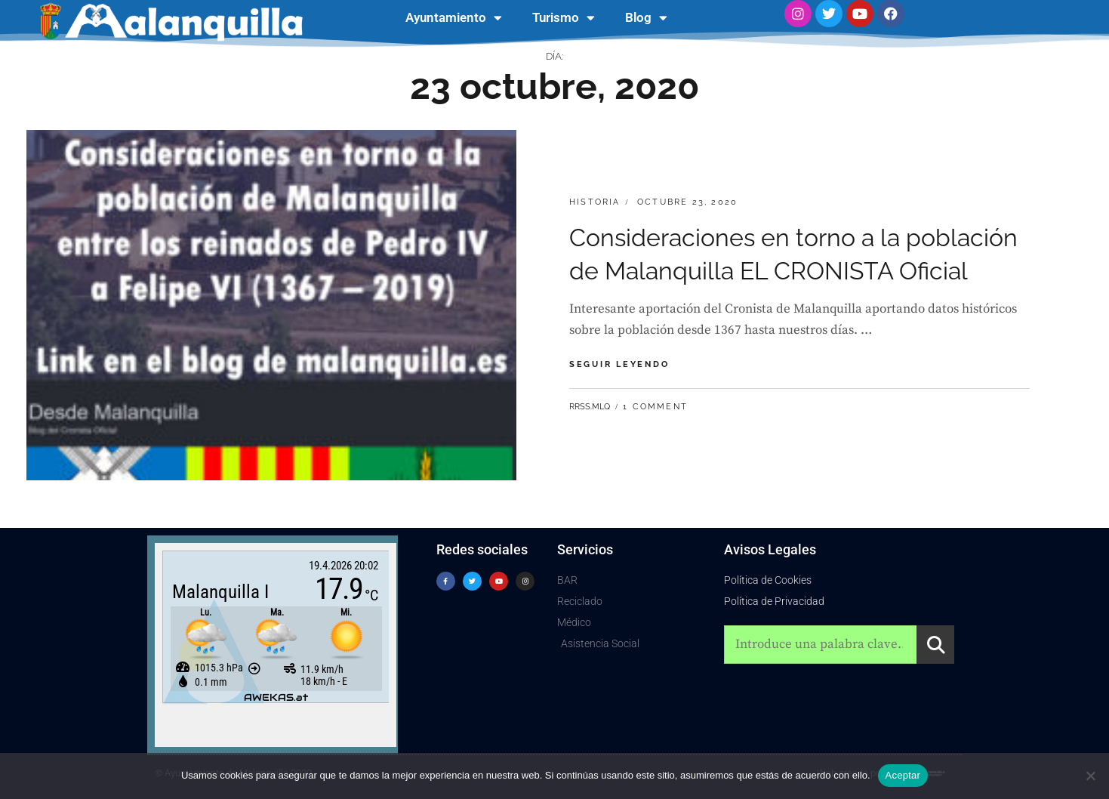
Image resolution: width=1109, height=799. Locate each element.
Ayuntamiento (453, 18)
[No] (1090, 775)
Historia (595, 202)
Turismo (563, 18)
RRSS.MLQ (589, 407)
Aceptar (903, 775)
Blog (646, 18)
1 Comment (655, 407)
